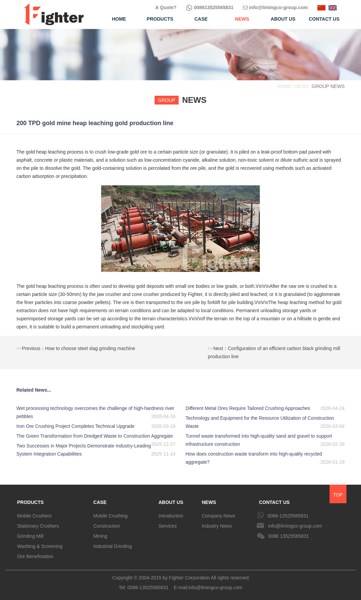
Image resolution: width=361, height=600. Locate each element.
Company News (218, 515)
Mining (100, 536)
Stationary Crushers (38, 526)
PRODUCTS (30, 502)
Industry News (217, 526)
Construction (106, 526)
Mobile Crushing (110, 515)
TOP (338, 495)
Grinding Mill (30, 536)
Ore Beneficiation (35, 556)
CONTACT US (274, 502)
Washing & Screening (40, 546)
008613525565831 (209, 7)
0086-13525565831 (287, 515)
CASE (100, 502)
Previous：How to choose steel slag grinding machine (76, 348)
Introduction (170, 515)
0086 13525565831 (288, 536)
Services (167, 526)
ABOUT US (170, 502)
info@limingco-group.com (275, 7)
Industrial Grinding (112, 546)
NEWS (209, 502)
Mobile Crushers (34, 515)
